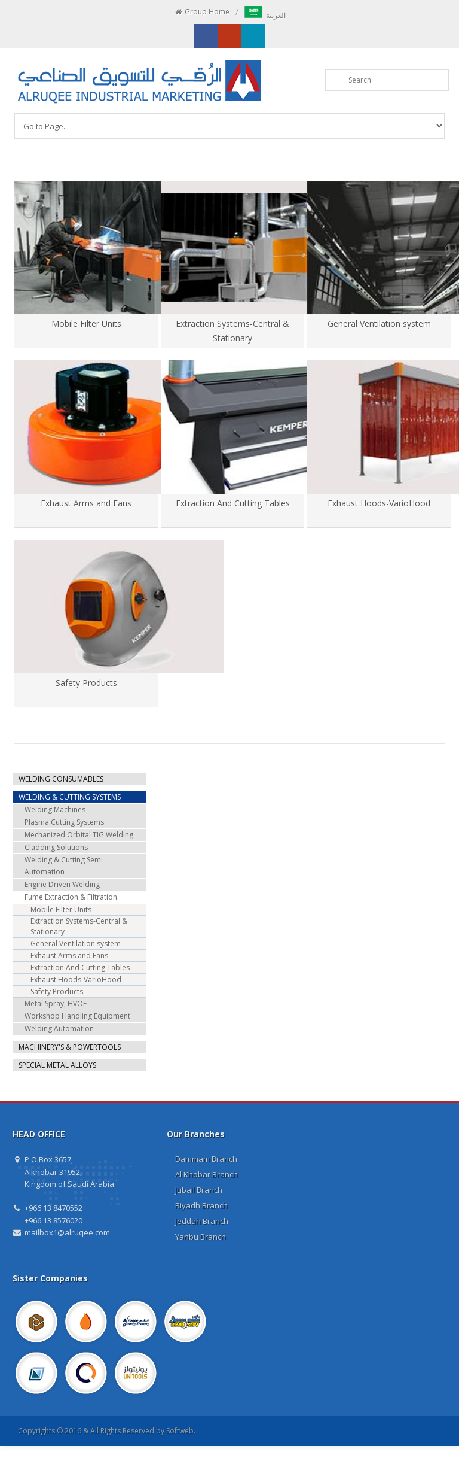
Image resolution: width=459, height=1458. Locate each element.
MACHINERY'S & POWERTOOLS (70, 1047)
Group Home (202, 12)
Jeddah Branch (201, 1221)
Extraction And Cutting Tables (233, 503)
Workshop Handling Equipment (77, 1016)
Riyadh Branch (201, 1205)
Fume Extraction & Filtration (71, 897)
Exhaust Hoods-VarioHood (379, 503)
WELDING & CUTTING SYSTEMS (70, 797)
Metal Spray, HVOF (56, 1003)
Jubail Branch (198, 1189)
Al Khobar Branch (206, 1174)
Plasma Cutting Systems (64, 822)
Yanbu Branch (200, 1236)
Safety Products (86, 682)
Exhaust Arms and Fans (86, 503)
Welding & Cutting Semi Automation (64, 866)
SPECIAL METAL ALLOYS (57, 1065)
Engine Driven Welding (62, 884)
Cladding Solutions (56, 847)
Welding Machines (55, 809)
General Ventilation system (379, 323)
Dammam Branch (206, 1158)
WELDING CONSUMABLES (61, 779)
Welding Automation (59, 1028)
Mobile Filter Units (86, 323)
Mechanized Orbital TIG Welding (79, 835)
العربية (265, 15)
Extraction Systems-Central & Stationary (78, 926)
